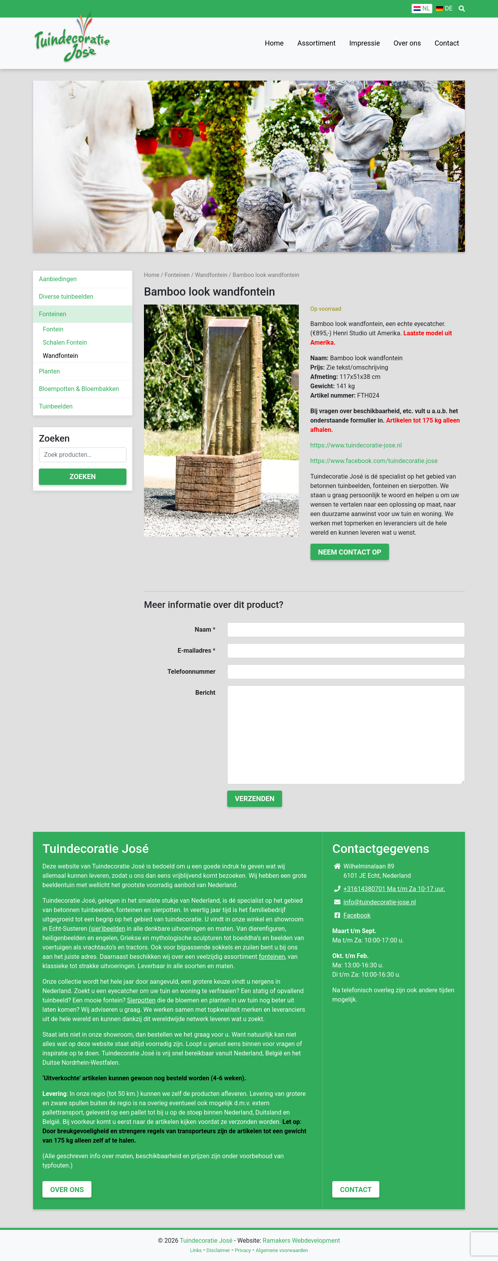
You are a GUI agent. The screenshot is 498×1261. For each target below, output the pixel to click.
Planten (49, 371)
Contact (447, 43)
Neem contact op (350, 552)
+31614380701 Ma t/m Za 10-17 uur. (394, 889)
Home (274, 43)
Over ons (407, 43)
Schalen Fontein (65, 342)
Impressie (364, 43)
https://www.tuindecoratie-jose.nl (356, 445)
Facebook (357, 915)
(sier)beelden (107, 928)
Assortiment (316, 43)
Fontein (53, 329)
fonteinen (272, 956)
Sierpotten (141, 1000)
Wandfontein (60, 355)
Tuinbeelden (56, 406)
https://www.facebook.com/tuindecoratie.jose (374, 461)
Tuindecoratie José (206, 1240)
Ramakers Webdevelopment (301, 1240)
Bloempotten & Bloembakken (79, 389)
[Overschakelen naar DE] (444, 8)
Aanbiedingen (58, 279)
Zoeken (83, 476)
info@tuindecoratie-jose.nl (380, 902)
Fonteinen (52, 314)
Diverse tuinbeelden (66, 296)
